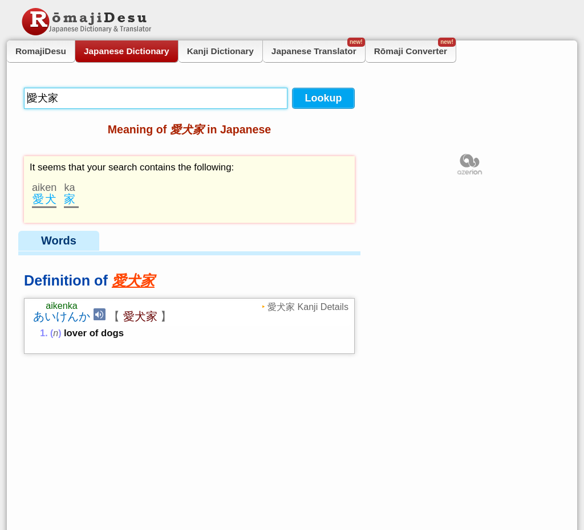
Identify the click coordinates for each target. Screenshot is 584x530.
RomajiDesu (40, 51)
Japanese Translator (318, 48)
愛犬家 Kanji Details (307, 306)
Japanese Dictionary (126, 51)
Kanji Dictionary (220, 51)
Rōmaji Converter (415, 48)
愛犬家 (140, 316)
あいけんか (61, 316)
